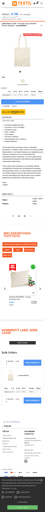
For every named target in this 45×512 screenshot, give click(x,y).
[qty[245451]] (40, 95)
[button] (34, 3)
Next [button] (41, 52)
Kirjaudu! (7, 426)
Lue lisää (13, 488)
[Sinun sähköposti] (20, 422)
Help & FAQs (6, 449)
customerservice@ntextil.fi (32, 440)
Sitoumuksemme (7, 452)
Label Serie (6, 23)
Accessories (29, 250)
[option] (22, 51)
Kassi (18, 250)
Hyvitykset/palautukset (9, 446)
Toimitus (5, 444)
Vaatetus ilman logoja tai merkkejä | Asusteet (19, 244)
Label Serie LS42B (8, 121)
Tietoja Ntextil (6, 435)
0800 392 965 (28, 450)
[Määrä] (38, 392)
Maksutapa (5, 441)
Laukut (7, 250)
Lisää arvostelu (22, 343)
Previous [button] (5, 52)
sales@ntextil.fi (29, 445)
